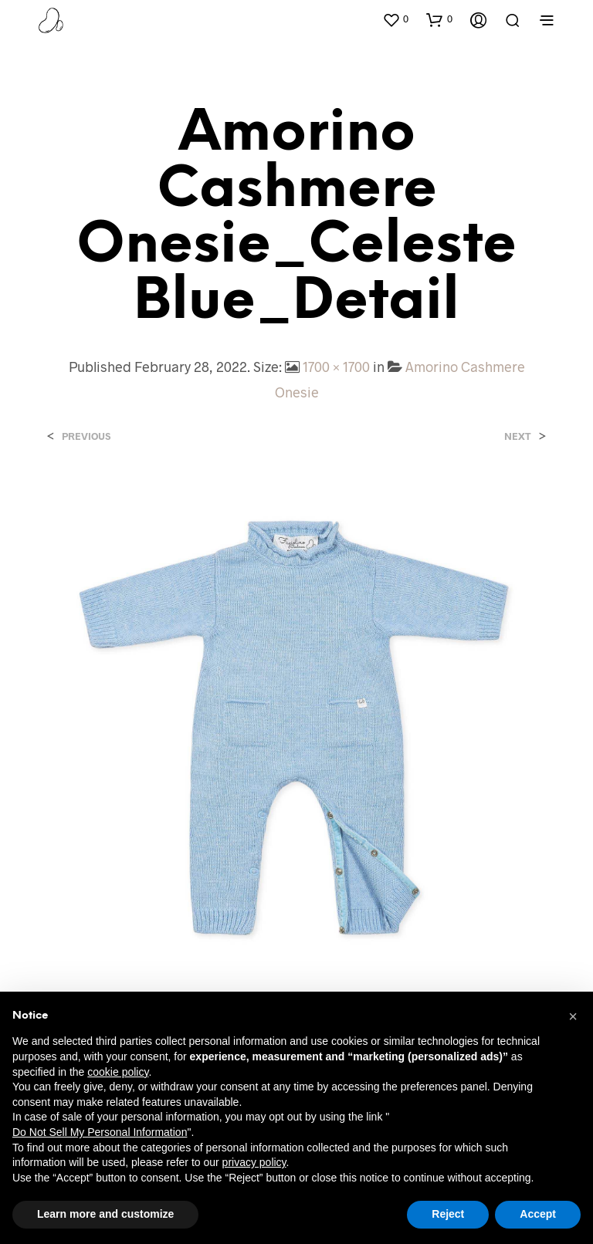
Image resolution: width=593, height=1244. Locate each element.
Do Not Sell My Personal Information (99, 1132)
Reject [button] (448, 1214)
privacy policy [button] (254, 1162)
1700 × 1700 (336, 366)
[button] (395, 19)
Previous (86, 436)
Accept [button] (538, 1214)
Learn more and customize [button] (105, 1214)
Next (517, 436)
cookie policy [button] (117, 1072)
